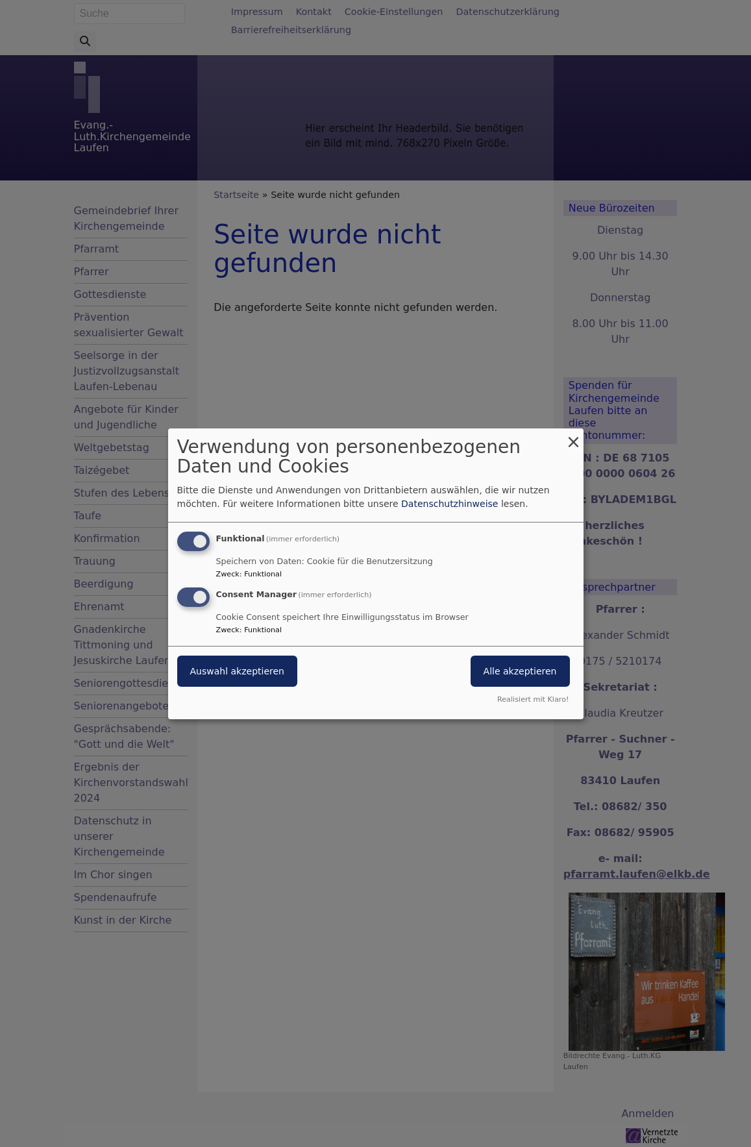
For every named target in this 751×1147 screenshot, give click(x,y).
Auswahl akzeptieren (237, 671)
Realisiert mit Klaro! (533, 699)
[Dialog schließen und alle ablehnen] (574, 436)
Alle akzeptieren (520, 671)
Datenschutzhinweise (449, 504)
